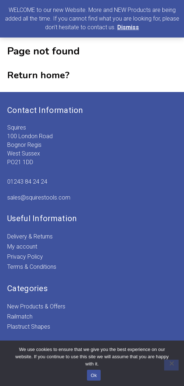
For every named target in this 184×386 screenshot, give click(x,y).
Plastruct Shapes (28, 326)
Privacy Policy (25, 256)
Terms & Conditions (31, 266)
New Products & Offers (36, 306)
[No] (171, 365)
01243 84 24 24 (27, 181)
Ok (94, 375)
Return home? (38, 75)
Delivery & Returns (30, 236)
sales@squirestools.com (38, 197)
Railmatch (19, 316)
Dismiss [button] (128, 27)
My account (22, 246)
